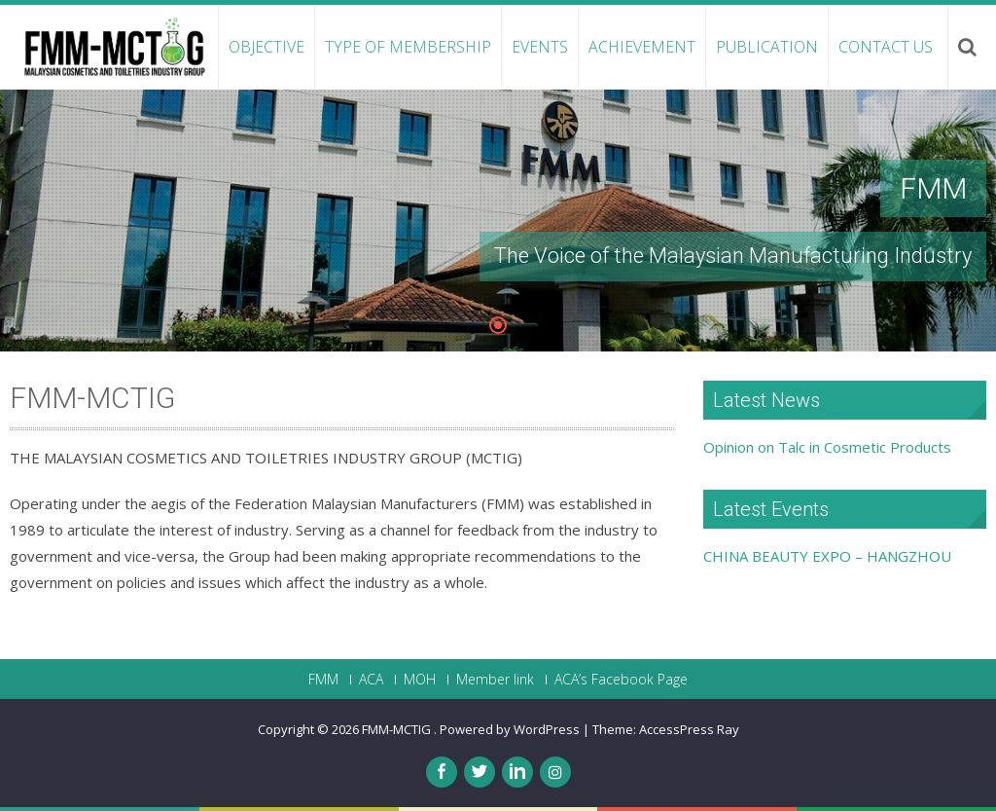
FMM (323, 679)
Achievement (641, 46)
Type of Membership (408, 46)
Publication (767, 46)
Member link (495, 679)
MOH (420, 679)
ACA (371, 679)
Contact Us (885, 46)
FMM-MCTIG (398, 729)
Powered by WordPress (510, 729)
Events (540, 46)
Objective (266, 46)
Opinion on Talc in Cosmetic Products (827, 447)
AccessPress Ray (689, 729)
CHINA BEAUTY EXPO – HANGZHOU (827, 556)
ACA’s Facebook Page (621, 679)
